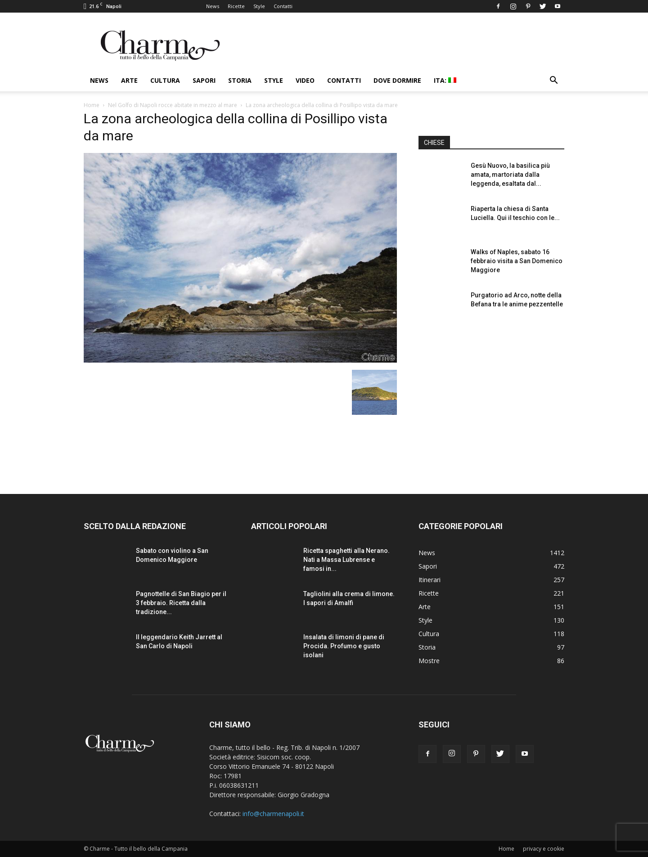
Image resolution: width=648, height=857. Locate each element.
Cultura (165, 80)
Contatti (283, 6)
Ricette (236, 6)
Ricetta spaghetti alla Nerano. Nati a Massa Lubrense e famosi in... (346, 559)
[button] (553, 81)
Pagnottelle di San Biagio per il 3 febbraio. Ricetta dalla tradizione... (181, 602)
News (212, 6)
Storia (240, 80)
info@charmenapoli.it (273, 813)
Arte (129, 80)
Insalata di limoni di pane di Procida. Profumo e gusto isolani (343, 646)
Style (259, 6)
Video (305, 80)
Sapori (204, 80)
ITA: (445, 80)
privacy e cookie (543, 849)
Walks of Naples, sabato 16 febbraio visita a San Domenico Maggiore (516, 261)
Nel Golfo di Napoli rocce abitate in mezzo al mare (172, 105)
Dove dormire (397, 80)
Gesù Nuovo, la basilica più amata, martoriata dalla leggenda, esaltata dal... (510, 174)
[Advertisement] (491, 400)
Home (91, 105)
